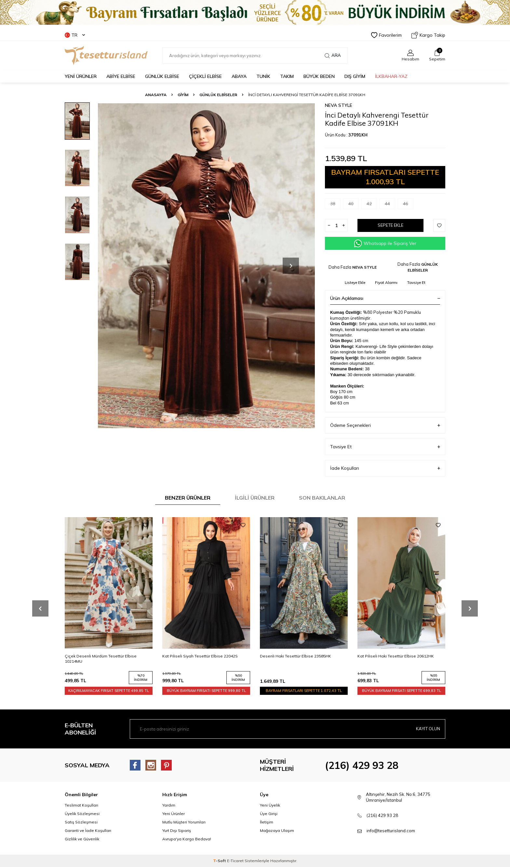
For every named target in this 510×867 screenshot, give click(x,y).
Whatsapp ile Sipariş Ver (385, 243)
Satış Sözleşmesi (81, 822)
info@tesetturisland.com (391, 830)
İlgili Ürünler (255, 497)
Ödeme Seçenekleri (385, 425)
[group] (206, 265)
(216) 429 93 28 (361, 765)
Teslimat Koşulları (81, 805)
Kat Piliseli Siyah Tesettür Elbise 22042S (297, 656)
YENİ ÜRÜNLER (81, 76)
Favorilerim (386, 35)
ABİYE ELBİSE (120, 76)
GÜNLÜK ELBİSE (162, 76)
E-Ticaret (235, 860)
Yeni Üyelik (270, 805)
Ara (333, 55)
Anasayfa (156, 94)
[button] (291, 266)
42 (372, 205)
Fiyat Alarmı (386, 282)
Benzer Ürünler (187, 497)
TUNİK (263, 76)
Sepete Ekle (391, 225)
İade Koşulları (385, 468)
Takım (287, 76)
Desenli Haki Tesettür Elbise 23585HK (393, 656)
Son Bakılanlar (322, 497)
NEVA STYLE (338, 105)
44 (390, 205)
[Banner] (255, 12)
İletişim (266, 822)
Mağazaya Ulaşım (277, 830)
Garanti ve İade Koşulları (88, 830)
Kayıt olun (427, 729)
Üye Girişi (268, 813)
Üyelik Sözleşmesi (82, 813)
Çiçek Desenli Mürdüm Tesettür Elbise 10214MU (198, 659)
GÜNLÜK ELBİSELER (218, 94)
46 (408, 205)
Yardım (168, 805)
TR (75, 35)
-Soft (220, 860)
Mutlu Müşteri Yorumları (184, 822)
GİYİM (183, 94)
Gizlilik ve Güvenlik (82, 838)
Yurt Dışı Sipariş (176, 830)
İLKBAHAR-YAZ (391, 76)
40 (353, 205)
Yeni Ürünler (173, 813)
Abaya (239, 76)
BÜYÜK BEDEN (319, 76)
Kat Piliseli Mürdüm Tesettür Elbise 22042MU (107, 656)
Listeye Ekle (355, 282)
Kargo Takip (428, 35)
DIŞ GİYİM (354, 76)
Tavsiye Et (416, 282)
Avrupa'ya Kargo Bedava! (186, 838)
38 (335, 205)
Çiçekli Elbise (205, 76)
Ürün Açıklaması (385, 298)
